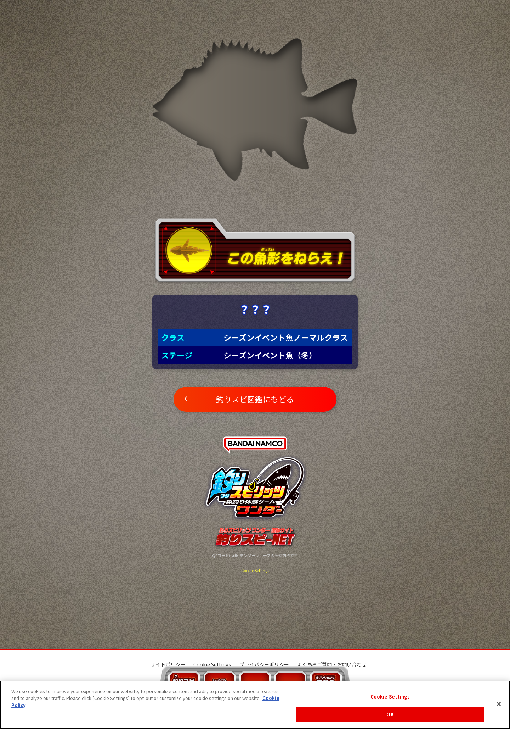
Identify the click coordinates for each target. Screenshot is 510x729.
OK (389, 714)
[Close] (498, 704)
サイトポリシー (168, 664)
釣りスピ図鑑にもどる (255, 399)
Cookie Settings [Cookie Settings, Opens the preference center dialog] (390, 696)
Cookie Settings (255, 570)
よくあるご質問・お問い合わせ (332, 664)
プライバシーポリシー (264, 664)
